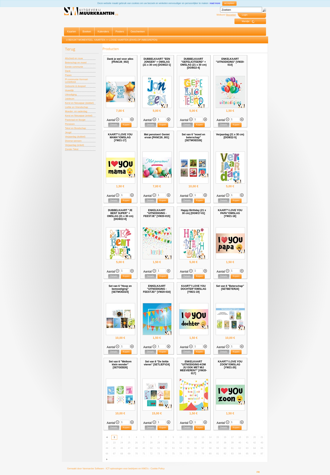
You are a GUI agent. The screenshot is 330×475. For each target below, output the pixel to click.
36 (210, 442)
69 (129, 453)
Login (245, 14)
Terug (70, 49)
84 (239, 453)
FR (116, 14)
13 (203, 437)
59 (217, 448)
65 (262, 448)
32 (181, 442)
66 (107, 453)
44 (107, 448)
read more (215, 3)
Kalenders (103, 31)
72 (151, 453)
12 (195, 437)
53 (173, 448)
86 (254, 453)
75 (173, 453)
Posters (120, 31)
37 (217, 442)
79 (203, 453)
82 (225, 453)
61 (232, 448)
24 (121, 442)
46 (121, 448)
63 (247, 448)
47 (129, 448)
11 (188, 437)
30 (166, 442)
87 (262, 453)
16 (225, 437)
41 (247, 442)
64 (254, 448)
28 (151, 442)
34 (195, 442)
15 (217, 437)
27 (143, 442)
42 (254, 442)
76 (181, 453)
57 (203, 448)
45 (114, 448)
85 (247, 453)
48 (136, 448)
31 (173, 442)
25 (129, 442)
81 (217, 453)
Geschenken (137, 31)
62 (239, 448)
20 (254, 437)
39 (232, 442)
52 (166, 448)
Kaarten (71, 31)
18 (239, 437)
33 (188, 442)
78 (195, 453)
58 (210, 448)
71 (143, 453)
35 (203, 442)
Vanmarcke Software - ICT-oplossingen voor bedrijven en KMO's (115, 468)
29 (158, 442)
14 (210, 437)
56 (195, 448)
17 (232, 437)
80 (210, 453)
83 (232, 453)
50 (151, 448)
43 (262, 442)
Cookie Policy (157, 468)
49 (143, 448)
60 (225, 448)
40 (239, 442)
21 (262, 437)
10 (181, 437)
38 (225, 442)
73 (158, 453)
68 (121, 453)
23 (114, 442)
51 (158, 448)
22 (107, 442)
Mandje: (250, 21)
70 (136, 453)
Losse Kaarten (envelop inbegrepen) (133, 40)
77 (188, 453)
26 (136, 442)
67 (114, 453)
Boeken (86, 31)
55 (188, 448)
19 (247, 437)
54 (181, 448)
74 (166, 453)
